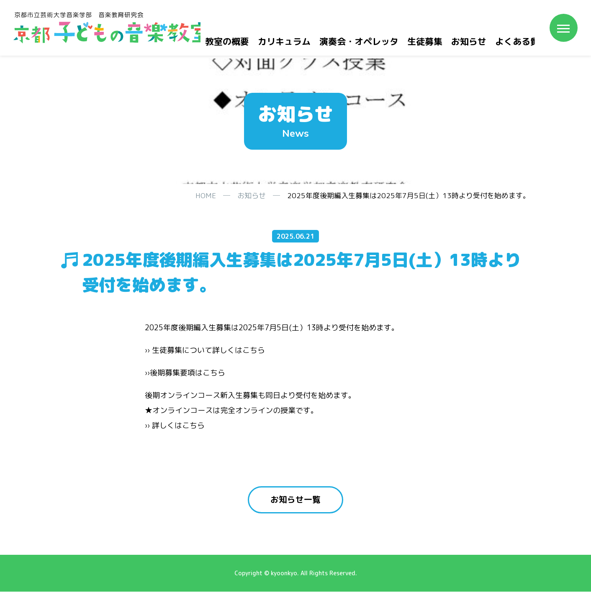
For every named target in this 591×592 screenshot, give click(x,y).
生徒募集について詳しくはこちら (208, 350)
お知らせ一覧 (295, 500)
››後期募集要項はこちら (185, 372)
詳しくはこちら (178, 425)
